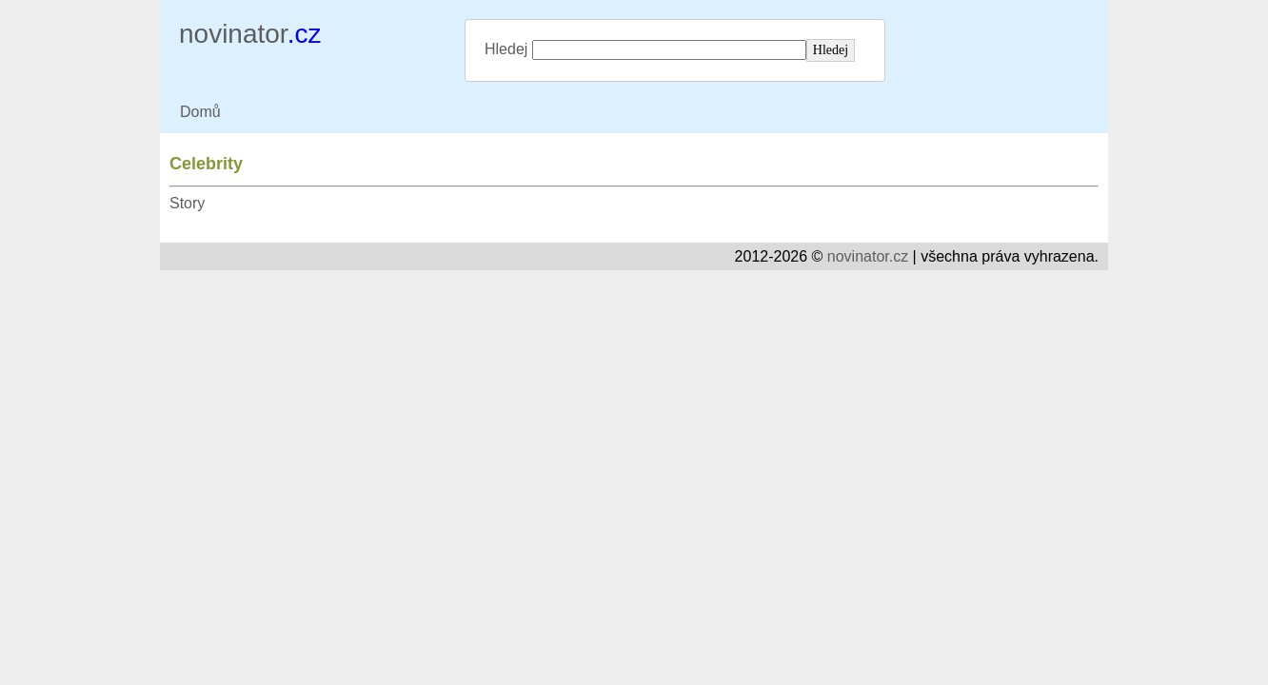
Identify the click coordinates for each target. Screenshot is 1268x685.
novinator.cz (867, 256)
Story (187, 203)
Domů (200, 112)
